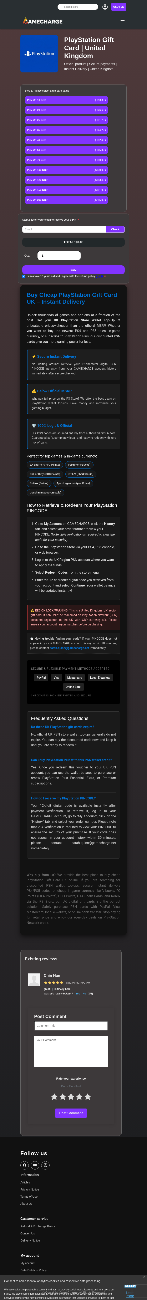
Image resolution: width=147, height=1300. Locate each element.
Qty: (27, 255)
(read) (99, 276)
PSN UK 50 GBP (36, 150)
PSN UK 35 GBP (36, 130)
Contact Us (27, 1233)
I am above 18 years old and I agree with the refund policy (65, 276)
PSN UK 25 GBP (36, 120)
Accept (130, 1286)
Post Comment (71, 1113)
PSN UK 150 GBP (37, 190)
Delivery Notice (30, 1240)
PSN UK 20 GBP (36, 110)
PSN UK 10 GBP (36, 100)
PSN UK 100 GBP (37, 170)
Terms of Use (28, 1196)
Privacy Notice (29, 1189)
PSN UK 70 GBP (36, 160)
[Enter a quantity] (59, 256)
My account (27, 1263)
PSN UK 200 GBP (37, 200)
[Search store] (77, 7)
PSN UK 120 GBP (37, 180)
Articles (25, 1182)
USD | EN (118, 6)
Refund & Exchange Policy (37, 1226)
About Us (26, 1203)
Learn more (130, 1293)
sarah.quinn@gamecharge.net (69, 648)
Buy (73, 269)
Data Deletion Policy (33, 1270)
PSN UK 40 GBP (36, 140)
